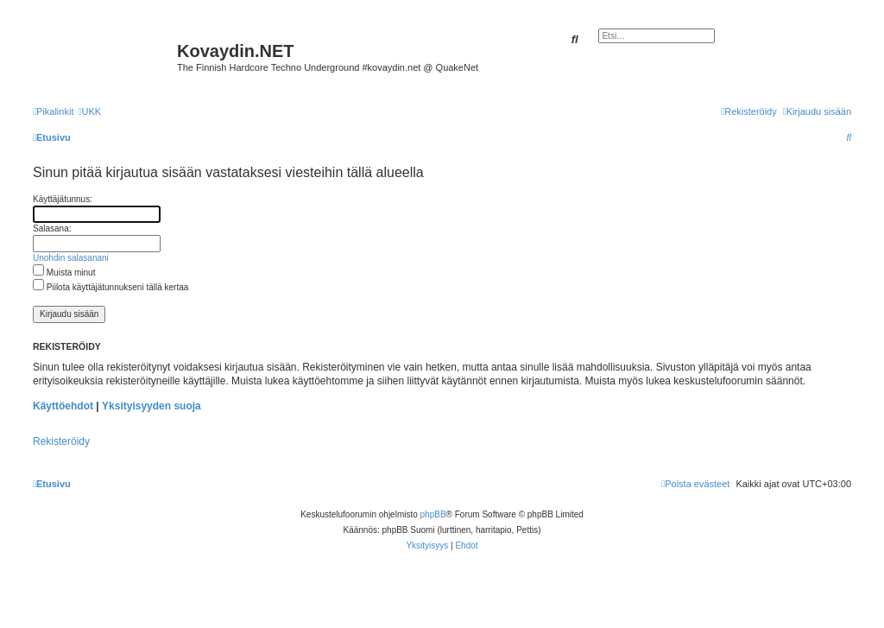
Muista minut (64, 272)
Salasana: (52, 228)
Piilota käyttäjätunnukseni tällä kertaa (110, 287)
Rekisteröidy (61, 441)
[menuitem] (89, 111)
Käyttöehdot (63, 406)
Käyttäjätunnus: (62, 199)
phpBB (433, 514)
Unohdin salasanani (71, 258)
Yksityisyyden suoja (151, 406)
